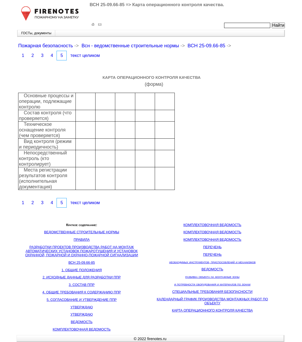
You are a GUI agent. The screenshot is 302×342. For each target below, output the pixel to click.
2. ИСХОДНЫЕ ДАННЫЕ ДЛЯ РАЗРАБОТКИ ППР (81, 277)
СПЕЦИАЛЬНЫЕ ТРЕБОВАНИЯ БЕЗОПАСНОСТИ (212, 292)
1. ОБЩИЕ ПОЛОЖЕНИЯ (82, 270)
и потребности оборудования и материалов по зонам (212, 284)
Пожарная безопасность (45, 45)
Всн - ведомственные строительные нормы (130, 45)
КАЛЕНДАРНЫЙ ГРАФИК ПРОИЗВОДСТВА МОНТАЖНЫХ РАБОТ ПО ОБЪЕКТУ (212, 301)
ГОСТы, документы (36, 33)
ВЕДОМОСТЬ (81, 322)
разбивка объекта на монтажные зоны (212, 277)
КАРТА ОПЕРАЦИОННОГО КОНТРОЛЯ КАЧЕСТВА (212, 310)
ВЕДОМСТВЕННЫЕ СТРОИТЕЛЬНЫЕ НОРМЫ (81, 232)
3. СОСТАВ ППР (82, 285)
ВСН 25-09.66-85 (206, 45)
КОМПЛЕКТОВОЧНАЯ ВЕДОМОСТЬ (82, 329)
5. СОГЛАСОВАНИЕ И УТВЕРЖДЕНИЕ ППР (82, 300)
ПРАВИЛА (82, 240)
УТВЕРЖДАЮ (81, 307)
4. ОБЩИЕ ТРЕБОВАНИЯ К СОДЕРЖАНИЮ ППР (81, 292)
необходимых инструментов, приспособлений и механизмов (212, 262)
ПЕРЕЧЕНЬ (212, 247)
